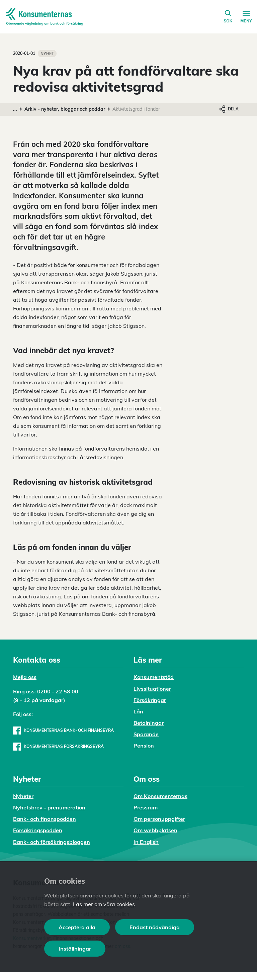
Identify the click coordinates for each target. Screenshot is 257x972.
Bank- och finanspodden (44, 818)
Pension (144, 745)
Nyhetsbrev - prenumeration (49, 807)
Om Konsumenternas (160, 796)
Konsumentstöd (154, 677)
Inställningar (75, 948)
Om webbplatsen (155, 830)
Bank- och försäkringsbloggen (51, 842)
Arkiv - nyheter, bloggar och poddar (64, 109)
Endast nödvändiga (155, 927)
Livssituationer (152, 688)
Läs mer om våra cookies (104, 904)
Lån (138, 711)
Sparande (146, 734)
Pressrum (146, 807)
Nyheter (23, 796)
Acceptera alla (77, 927)
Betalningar (149, 722)
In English (146, 842)
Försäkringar (150, 700)
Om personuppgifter (159, 818)
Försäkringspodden (37, 830)
